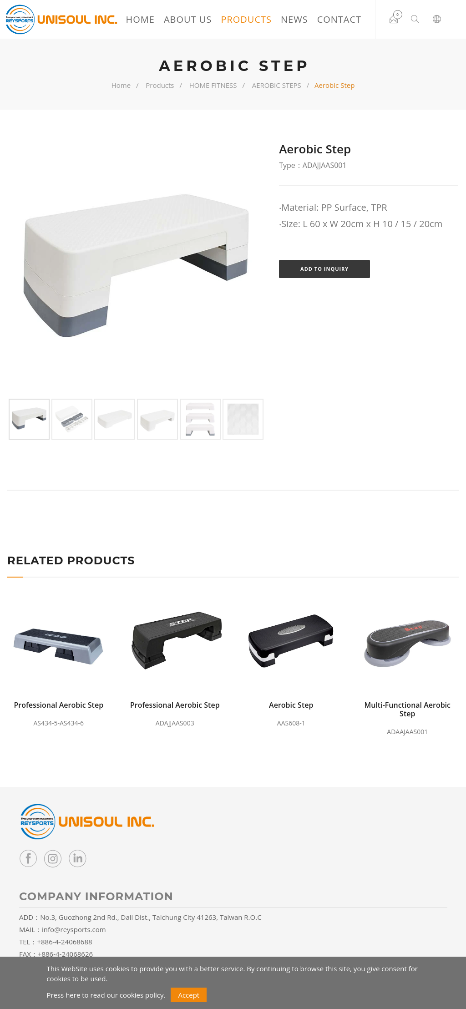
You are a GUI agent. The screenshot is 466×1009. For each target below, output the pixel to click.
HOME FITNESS (213, 85)
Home (140, 19)
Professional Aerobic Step (58, 705)
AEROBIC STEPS (276, 85)
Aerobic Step (291, 705)
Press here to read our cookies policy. (105, 994)
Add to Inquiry (324, 268)
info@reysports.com (74, 929)
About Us (188, 19)
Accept (188, 994)
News (294, 19)
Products (246, 19)
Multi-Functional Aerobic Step (407, 709)
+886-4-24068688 (64, 941)
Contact (339, 19)
